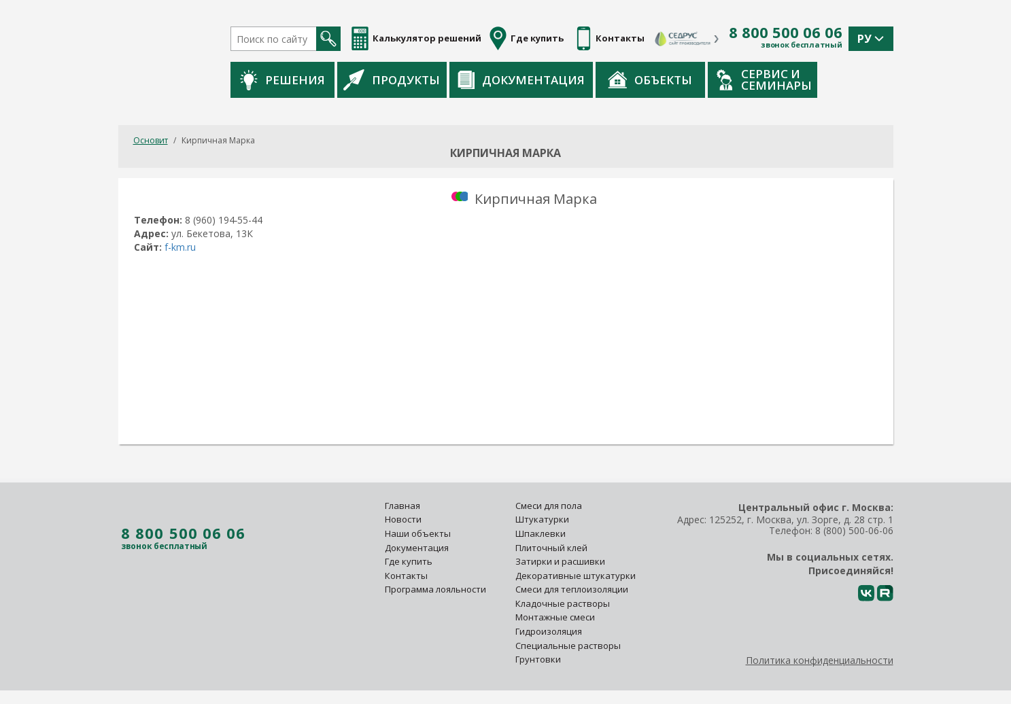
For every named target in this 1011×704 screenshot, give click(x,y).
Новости (403, 519)
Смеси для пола (548, 505)
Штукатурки (542, 519)
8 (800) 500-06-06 (854, 530)
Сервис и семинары (764, 79)
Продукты (391, 79)
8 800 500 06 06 (785, 33)
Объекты (650, 79)
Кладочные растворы (562, 603)
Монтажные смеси (555, 617)
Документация (521, 80)
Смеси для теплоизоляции (571, 589)
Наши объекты (418, 533)
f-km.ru (180, 247)
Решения (282, 79)
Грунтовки (538, 659)
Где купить (408, 561)
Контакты (406, 575)
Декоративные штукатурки (575, 575)
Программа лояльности (435, 589)
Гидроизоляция (549, 631)
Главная (402, 505)
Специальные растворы (568, 645)
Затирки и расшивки (560, 561)
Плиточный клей (552, 548)
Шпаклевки (540, 533)
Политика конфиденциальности (819, 660)
